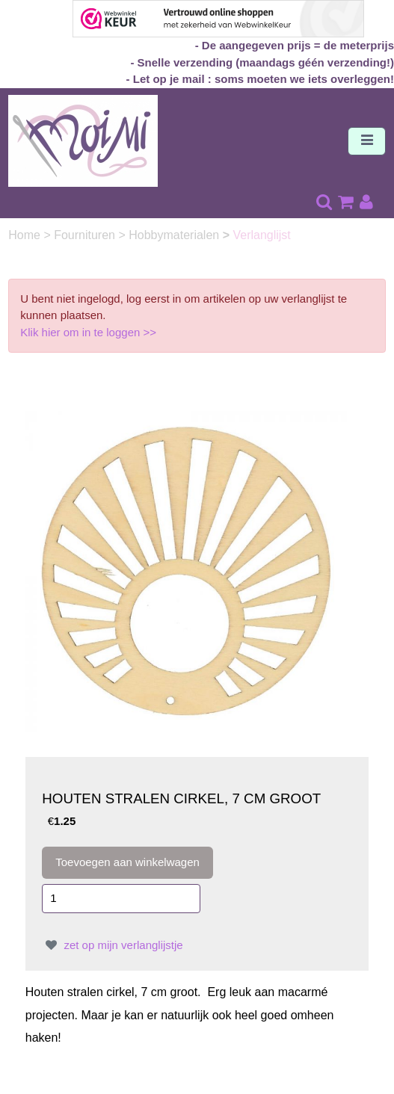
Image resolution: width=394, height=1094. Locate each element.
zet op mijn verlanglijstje (112, 945)
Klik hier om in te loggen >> (88, 332)
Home (25, 235)
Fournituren (86, 235)
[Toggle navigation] (367, 141)
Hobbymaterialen (175, 235)
